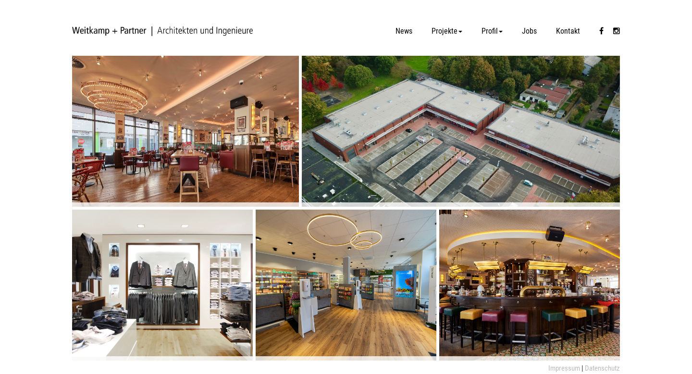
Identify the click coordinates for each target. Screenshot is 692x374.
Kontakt (568, 31)
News (403, 31)
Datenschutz (602, 368)
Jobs (529, 31)
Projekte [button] (447, 31)
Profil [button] (492, 31)
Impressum (564, 368)
